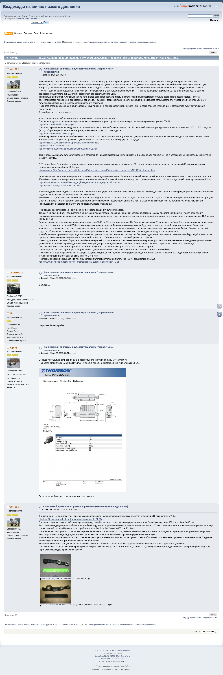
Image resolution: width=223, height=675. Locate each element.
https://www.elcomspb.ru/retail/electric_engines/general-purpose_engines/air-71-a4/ (79, 262)
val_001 (14, 69)
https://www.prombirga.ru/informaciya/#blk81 (60, 185)
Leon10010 (16, 272)
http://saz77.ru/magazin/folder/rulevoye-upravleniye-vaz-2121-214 (70, 519)
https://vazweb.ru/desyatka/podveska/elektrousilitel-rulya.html (68, 149)
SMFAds (106, 653)
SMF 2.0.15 (99, 651)
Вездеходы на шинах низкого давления (41, 6)
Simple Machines (123, 651)
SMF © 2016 (111, 651)
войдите (44, 16)
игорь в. (76, 42)
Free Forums (117, 653)
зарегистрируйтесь (61, 16)
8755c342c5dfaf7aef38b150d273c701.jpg (57, 605)
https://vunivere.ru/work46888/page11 (57, 133)
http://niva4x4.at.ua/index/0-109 (54, 145)
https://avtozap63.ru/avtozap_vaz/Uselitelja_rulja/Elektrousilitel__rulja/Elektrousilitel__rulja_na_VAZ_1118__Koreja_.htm (97, 170)
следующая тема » (210, 48)
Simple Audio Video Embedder (112, 658)
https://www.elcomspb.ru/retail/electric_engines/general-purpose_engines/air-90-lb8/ (79, 182)
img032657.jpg (47, 578)
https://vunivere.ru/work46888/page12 (57, 124)
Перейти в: (196, 632)
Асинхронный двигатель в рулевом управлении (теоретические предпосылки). (85, 506)
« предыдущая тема (192, 48)
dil (11, 313)
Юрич (13, 347)
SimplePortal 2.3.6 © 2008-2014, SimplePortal (112, 656)
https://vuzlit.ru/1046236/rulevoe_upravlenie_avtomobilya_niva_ (69, 142)
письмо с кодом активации (28, 19)
